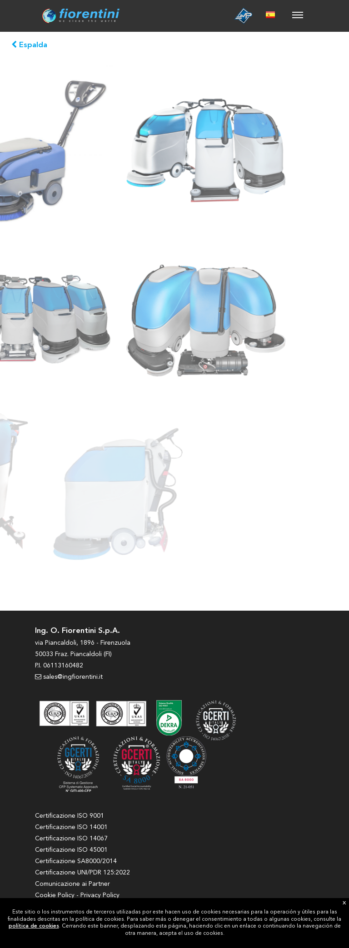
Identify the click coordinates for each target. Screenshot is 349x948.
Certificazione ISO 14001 (71, 827)
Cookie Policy (55, 895)
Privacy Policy (100, 895)
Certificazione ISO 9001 (69, 816)
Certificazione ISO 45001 (71, 850)
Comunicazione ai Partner (72, 884)
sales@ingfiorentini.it (69, 677)
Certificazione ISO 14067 (71, 838)
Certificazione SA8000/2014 (76, 861)
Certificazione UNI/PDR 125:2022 (82, 872)
